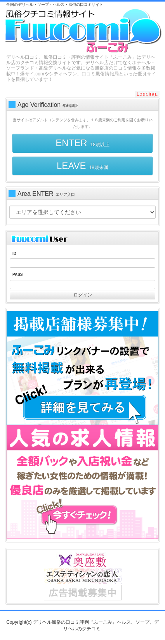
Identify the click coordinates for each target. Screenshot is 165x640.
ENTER (82, 143)
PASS (17, 274)
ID (14, 253)
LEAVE (82, 165)
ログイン (82, 295)
